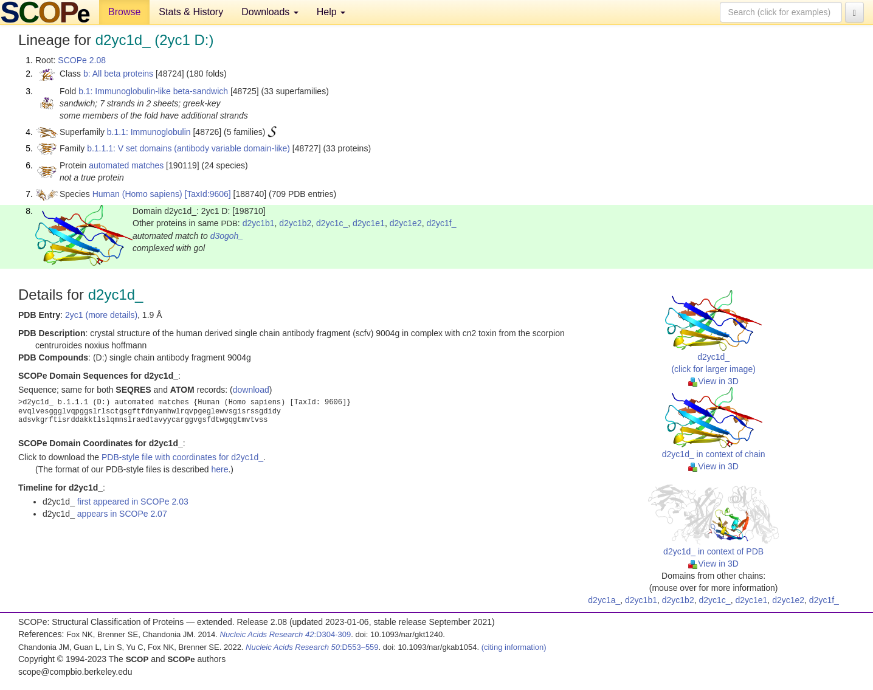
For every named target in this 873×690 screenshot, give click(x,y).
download (251, 390)
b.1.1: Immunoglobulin (149, 132)
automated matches (126, 165)
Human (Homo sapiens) (137, 194)
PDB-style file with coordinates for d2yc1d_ (182, 457)
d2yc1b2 (295, 223)
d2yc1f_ (441, 223)
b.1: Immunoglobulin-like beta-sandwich (153, 91)
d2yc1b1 (259, 223)
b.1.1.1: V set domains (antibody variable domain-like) (188, 148)
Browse (124, 12)
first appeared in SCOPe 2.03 (132, 501)
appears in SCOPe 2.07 (122, 514)
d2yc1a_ (604, 600)
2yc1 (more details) (101, 315)
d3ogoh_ (227, 236)
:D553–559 (312, 647)
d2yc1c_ (332, 223)
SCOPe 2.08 (82, 60)
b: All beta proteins (118, 73)
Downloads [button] (269, 12)
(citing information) (514, 647)
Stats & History (191, 12)
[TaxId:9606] (207, 194)
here (219, 469)
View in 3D (713, 381)
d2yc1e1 (369, 223)
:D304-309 (285, 634)
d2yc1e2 (406, 223)
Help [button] (331, 12)
